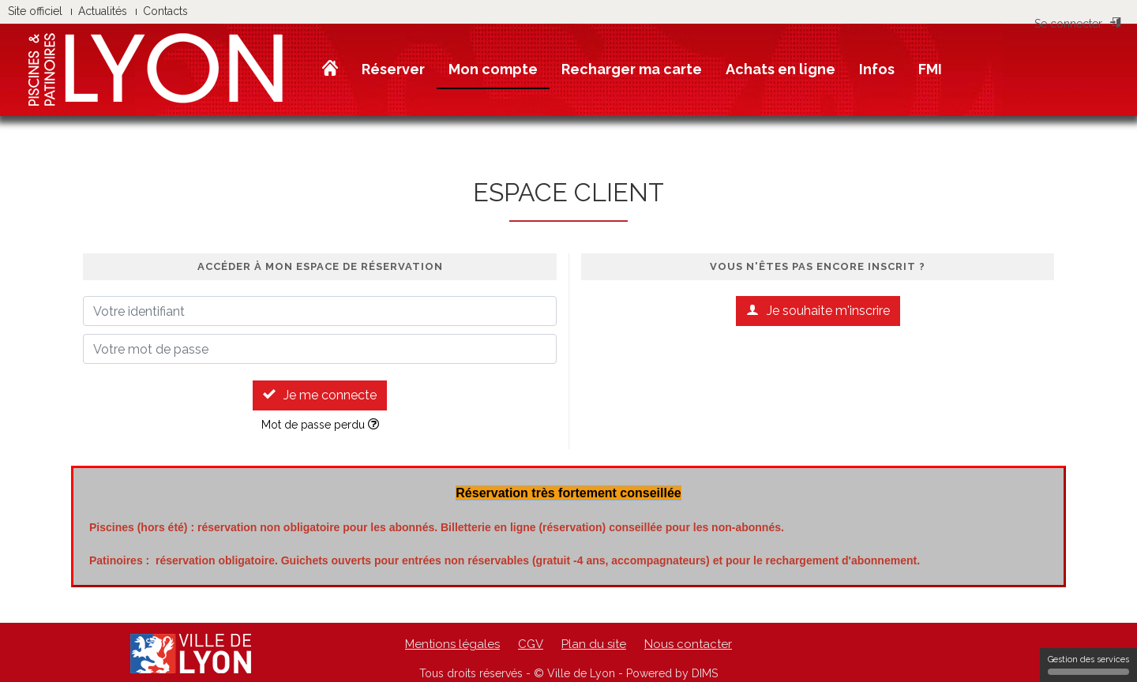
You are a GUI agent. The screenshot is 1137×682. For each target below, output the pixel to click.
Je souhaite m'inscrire (818, 310)
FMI (930, 69)
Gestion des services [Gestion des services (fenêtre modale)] (1088, 664)
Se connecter (1077, 23)
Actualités (102, 11)
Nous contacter (688, 644)
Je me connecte (320, 395)
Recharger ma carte (631, 69)
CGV (530, 644)
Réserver (393, 69)
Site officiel (35, 11)
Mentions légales (452, 644)
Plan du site (593, 644)
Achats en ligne (780, 69)
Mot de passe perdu (320, 424)
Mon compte (493, 69)
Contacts (165, 11)
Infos (877, 69)
